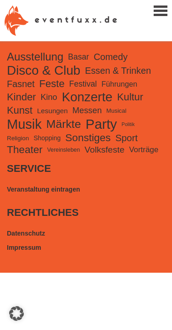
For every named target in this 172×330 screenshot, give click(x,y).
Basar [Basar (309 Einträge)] (78, 56)
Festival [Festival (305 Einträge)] (83, 83)
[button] (16, 313)
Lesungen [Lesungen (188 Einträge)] (52, 111)
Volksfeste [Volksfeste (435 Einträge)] (104, 149)
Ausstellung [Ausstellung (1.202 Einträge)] (35, 56)
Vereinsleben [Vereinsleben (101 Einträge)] (63, 150)
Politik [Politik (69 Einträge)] (128, 124)
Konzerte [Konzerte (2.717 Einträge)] (87, 97)
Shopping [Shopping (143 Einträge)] (47, 138)
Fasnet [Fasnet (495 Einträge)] (20, 84)
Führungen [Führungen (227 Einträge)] (119, 84)
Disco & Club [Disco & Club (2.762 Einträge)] (43, 70)
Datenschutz (26, 233)
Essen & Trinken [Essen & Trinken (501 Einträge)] (118, 71)
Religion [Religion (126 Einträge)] (18, 138)
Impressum (24, 247)
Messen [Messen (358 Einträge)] (87, 110)
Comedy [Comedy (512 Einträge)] (111, 57)
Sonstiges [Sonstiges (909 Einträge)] (88, 137)
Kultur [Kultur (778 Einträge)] (130, 97)
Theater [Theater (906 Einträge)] (25, 149)
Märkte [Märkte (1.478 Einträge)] (63, 124)
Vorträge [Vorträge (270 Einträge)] (144, 149)
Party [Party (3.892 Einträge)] (101, 124)
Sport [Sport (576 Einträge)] (126, 138)
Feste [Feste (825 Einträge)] (51, 83)
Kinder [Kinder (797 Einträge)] (21, 97)
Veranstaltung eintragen (43, 189)
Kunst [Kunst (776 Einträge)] (20, 110)
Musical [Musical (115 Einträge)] (116, 110)
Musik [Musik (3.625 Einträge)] (24, 124)
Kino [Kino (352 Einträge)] (48, 97)
